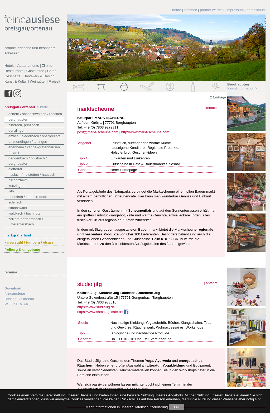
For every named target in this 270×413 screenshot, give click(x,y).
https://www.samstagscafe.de (102, 312)
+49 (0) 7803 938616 (100, 302)
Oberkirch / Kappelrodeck (27, 197)
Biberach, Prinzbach (23, 125)
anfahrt (211, 283)
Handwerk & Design (39, 76)
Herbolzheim (18, 180)
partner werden (212, 10)
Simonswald (17, 208)
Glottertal (15, 169)
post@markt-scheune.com (97, 132)
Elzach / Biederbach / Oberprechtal (34, 136)
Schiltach (15, 202)
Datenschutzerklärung (151, 407)
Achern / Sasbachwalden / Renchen (35, 114)
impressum (235, 10)
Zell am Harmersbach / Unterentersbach (25, 221)
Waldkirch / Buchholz (24, 213)
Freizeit (54, 81)
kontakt (211, 108)
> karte (42, 107)
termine (10, 272)
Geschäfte (12, 76)
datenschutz (256, 10)
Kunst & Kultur (15, 81)
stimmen (190, 10)
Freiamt (13, 153)
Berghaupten (18, 119)
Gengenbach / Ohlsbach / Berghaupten (27, 160)
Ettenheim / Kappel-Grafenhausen (34, 147)
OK (176, 407)
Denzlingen (16, 130)
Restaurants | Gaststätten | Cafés (30, 71)
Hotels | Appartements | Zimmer (29, 66)
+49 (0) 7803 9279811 (101, 127)
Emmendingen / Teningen (27, 142)
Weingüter (38, 81)
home (176, 10)
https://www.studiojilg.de (96, 307)
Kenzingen (16, 186)
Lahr (11, 191)
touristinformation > (242, 88)
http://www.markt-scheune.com (145, 132)
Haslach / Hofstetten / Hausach (31, 175)
